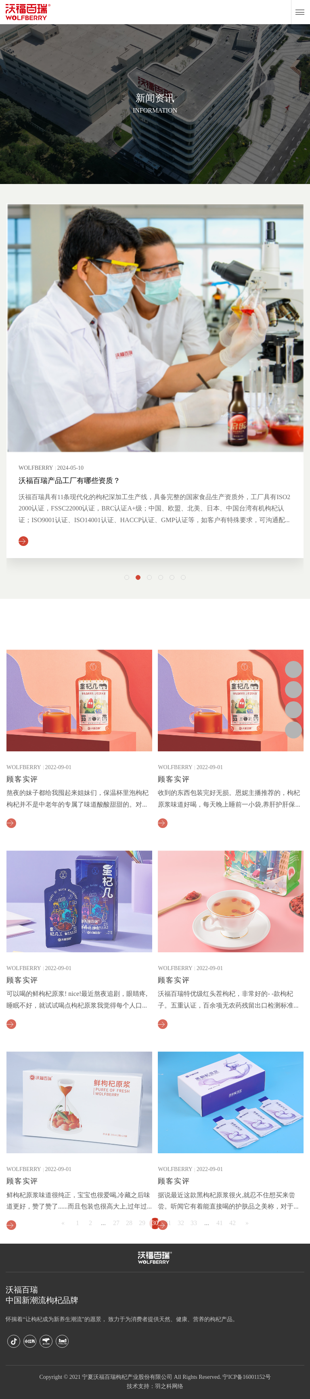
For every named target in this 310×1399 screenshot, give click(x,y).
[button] (126, 577)
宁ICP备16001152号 (246, 1377)
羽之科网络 (169, 1387)
